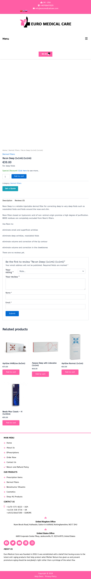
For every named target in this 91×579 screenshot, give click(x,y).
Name (9, 293)
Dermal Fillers (14, 150)
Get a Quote (10, 188)
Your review (13, 277)
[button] (86, 38)
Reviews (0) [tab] (20, 201)
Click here (22, 171)
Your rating (9, 271)
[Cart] (45, 54)
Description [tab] (7, 201)
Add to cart (19, 176)
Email (9, 303)
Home (4, 150)
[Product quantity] (6, 176)
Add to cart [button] (11, 372)
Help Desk (39, 576)
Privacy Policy (50, 576)
